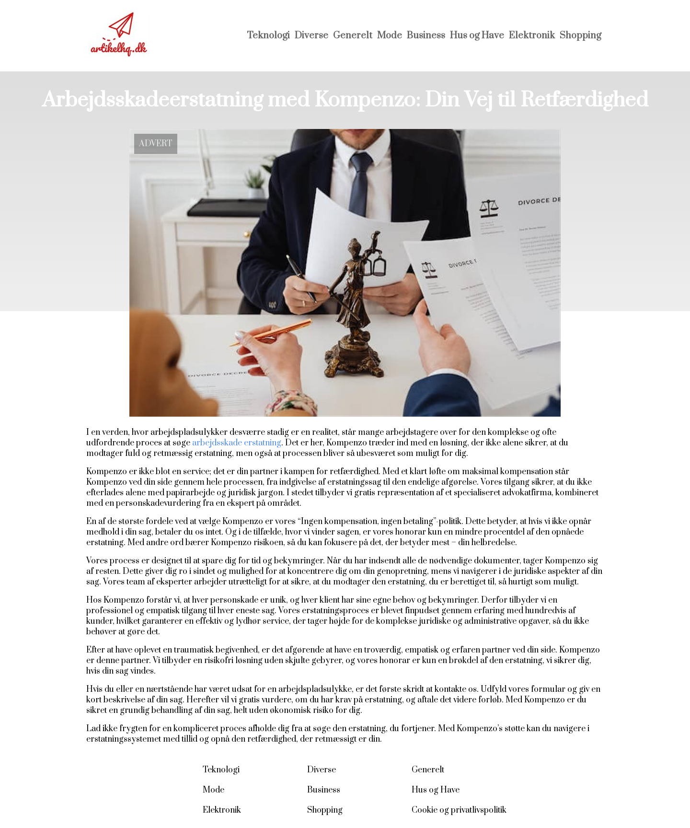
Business (426, 36)
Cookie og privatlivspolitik (459, 810)
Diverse (311, 36)
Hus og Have (477, 36)
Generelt (352, 36)
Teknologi (268, 36)
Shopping (580, 36)
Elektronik (532, 36)
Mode (389, 36)
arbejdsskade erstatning (236, 443)
